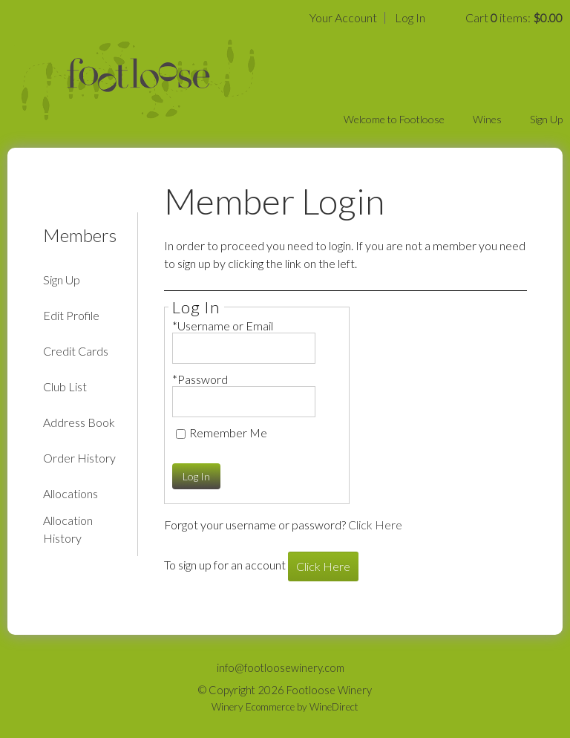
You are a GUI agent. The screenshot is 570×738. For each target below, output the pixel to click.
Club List (65, 386)
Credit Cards (75, 351)
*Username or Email (222, 326)
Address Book (79, 422)
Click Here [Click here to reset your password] (375, 524)
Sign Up (546, 119)
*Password (200, 379)
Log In (410, 17)
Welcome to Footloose (394, 119)
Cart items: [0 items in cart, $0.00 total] (514, 17)
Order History (79, 458)
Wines (487, 119)
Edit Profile (71, 315)
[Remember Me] (181, 434)
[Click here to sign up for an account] (323, 566)
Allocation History (68, 529)
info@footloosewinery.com (280, 668)
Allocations (70, 493)
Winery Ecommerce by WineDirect (285, 707)
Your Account (343, 17)
